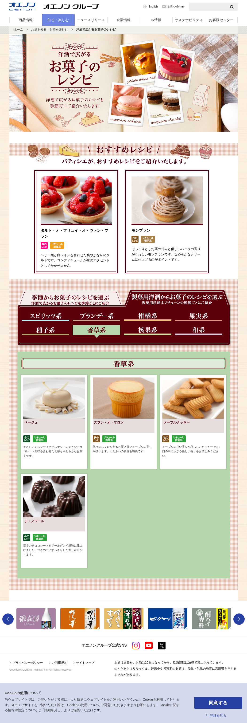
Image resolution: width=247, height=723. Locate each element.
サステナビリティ (189, 20)
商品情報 (26, 20)
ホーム (18, 29)
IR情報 (156, 20)
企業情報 (123, 20)
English (153, 6)
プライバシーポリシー (27, 662)
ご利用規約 (59, 662)
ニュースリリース (91, 20)
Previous (8, 619)
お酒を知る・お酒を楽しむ (49, 29)
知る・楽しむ (58, 20)
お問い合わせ (176, 6)
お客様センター (221, 20)
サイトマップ (85, 662)
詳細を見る (218, 715)
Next (239, 619)
